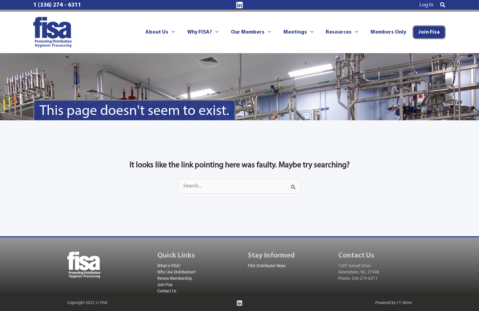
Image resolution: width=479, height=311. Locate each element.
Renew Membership (174, 278)
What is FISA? (169, 266)
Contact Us (166, 291)
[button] (443, 5)
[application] (181, 32)
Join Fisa (164, 285)
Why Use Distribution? (176, 272)
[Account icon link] (426, 5)
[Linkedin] (239, 5)
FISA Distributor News (267, 266)
